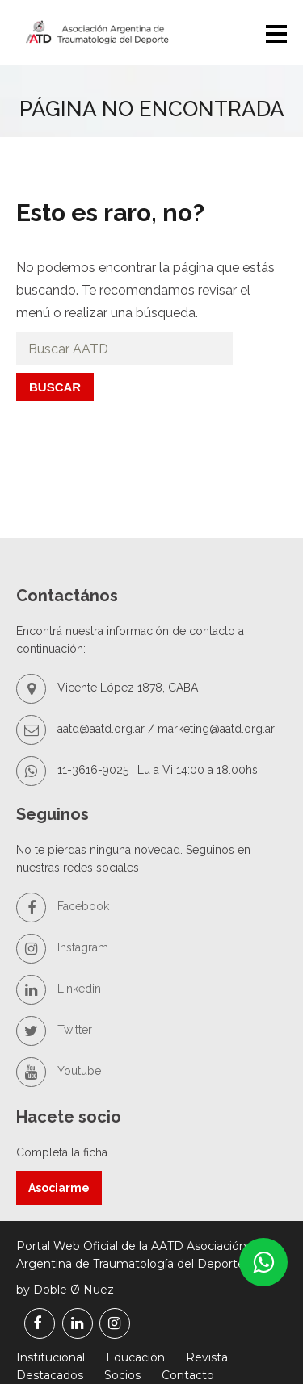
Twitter (54, 1029)
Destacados (49, 1375)
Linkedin (58, 988)
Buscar (55, 387)
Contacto (188, 1375)
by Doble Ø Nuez (65, 1289)
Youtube (58, 1070)
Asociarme (59, 1187)
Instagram (62, 947)
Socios (122, 1375)
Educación (135, 1357)
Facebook (62, 906)
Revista (207, 1357)
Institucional (50, 1357)
